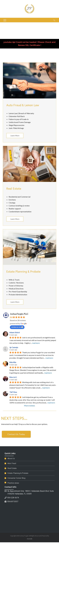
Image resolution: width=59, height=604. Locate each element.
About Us (11, 458)
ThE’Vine (13, 392)
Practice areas (13, 483)
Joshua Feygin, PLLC (19, 314)
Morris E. (13, 377)
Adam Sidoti (14, 332)
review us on (17, 327)
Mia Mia (12, 362)
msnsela (29, 539)
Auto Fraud (12, 463)
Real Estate (12, 468)
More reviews (29, 405)
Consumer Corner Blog (16, 478)
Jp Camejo (13, 347)
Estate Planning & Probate (18, 473)
